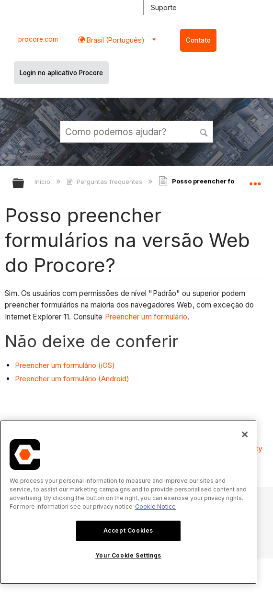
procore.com (38, 39)
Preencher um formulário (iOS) (65, 365)
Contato (198, 40)
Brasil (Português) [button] (115, 40)
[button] (204, 131)
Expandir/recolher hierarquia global (24, 184)
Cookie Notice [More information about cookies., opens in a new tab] (155, 506)
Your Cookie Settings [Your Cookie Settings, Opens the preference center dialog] (128, 555)
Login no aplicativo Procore (61, 73)
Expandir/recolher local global (255, 180)
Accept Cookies (128, 530)
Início (43, 181)
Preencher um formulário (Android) (72, 378)
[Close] (244, 434)
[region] (128, 502)
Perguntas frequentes (105, 181)
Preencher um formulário (146, 316)
